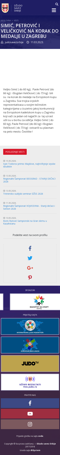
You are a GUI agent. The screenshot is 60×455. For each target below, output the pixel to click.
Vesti (16, 20)
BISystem (35, 450)
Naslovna (6, 20)
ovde (40, 436)
